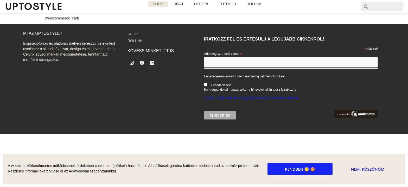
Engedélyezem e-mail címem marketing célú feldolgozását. (291, 83)
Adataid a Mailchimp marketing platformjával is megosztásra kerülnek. (252, 98)
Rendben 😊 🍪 (300, 169)
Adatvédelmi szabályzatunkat (92, 171)
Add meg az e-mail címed (223, 54)
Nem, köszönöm (367, 169)
